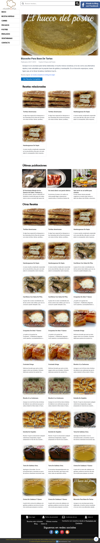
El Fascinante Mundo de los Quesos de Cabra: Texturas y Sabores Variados (32, 191)
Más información (63, 541)
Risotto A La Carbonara (81, 364)
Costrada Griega (79, 331)
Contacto (5, 43)
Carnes (4, 21)
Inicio (3, 12)
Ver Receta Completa (31, 79)
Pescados (5, 25)
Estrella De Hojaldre (80, 398)
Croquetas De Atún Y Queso (83, 297)
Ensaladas (5, 34)
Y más (69, 541)
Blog (36, 524)
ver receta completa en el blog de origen (43, 75)
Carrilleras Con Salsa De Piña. (83, 263)
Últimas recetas (51, 521)
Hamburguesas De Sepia (82, 112)
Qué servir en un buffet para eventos (83, 191)
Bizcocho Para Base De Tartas (83, 499)
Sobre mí (44, 524)
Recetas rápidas (7, 16)
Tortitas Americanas (29, 112)
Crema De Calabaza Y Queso (83, 466)
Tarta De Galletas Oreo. (81, 432)
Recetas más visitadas (35, 521)
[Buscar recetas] (48, 3)
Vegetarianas (6, 38)
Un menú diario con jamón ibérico (59, 190)
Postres (4, 30)
